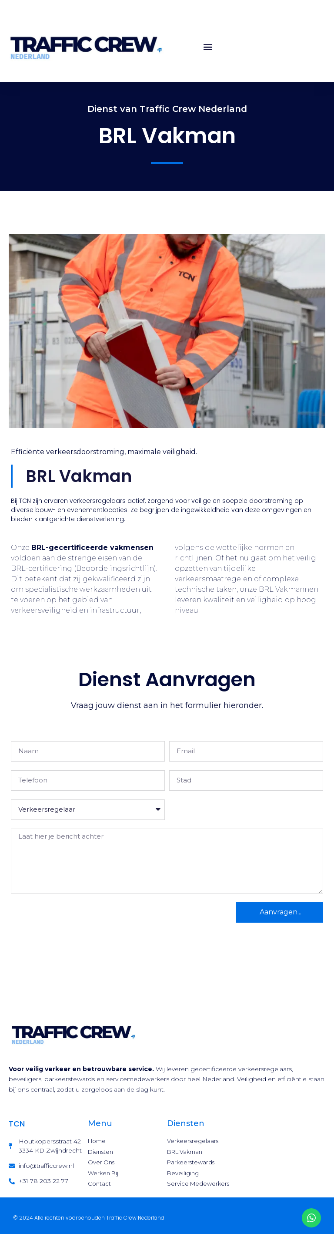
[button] (208, 46)
